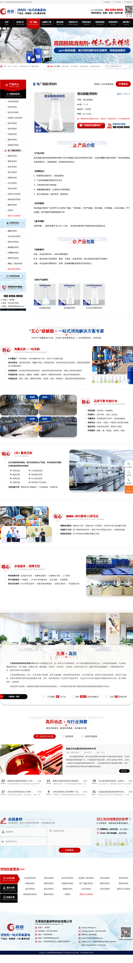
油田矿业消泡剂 (14, 194)
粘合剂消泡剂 (13, 112)
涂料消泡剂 (12, 107)
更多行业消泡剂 (14, 216)
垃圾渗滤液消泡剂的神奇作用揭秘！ (113, 792)
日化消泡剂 (12, 183)
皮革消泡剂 (12, 167)
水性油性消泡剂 (14, 236)
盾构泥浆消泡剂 (95, 66)
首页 (9, 66)
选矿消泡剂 (74, 66)
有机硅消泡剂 (13, 242)
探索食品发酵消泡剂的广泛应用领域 (22, 781)
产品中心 (15, 66)
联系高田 (129, 2)
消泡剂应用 (23, 66)
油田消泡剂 (65, 66)
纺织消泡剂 (12, 123)
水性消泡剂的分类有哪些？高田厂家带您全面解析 (74, 792)
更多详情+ (124, 771)
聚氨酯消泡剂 (13, 247)
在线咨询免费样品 (92, 125)
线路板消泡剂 (13, 145)
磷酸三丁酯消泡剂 (15, 264)
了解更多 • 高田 (13, 696)
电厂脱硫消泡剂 (34, 66)
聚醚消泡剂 (12, 231)
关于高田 (118, 2)
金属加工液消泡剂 (15, 118)
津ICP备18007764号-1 (87, 952)
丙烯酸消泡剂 (13, 253)
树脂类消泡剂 (13, 258)
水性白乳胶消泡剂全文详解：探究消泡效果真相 (27, 792)
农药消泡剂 (12, 189)
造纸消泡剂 (12, 129)
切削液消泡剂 (84, 66)
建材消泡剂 (12, 140)
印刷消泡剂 (12, 134)
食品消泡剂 (12, 172)
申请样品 (123, 84)
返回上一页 (122, 94)
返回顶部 (129, 489)
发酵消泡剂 (12, 178)
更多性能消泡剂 (14, 269)
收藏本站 (107, 2)
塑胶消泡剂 (12, 161)
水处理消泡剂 (13, 101)
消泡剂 (10, 210)
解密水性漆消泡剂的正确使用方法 (67, 781)
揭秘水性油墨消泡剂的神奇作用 (81, 748)
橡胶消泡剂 (12, 156)
